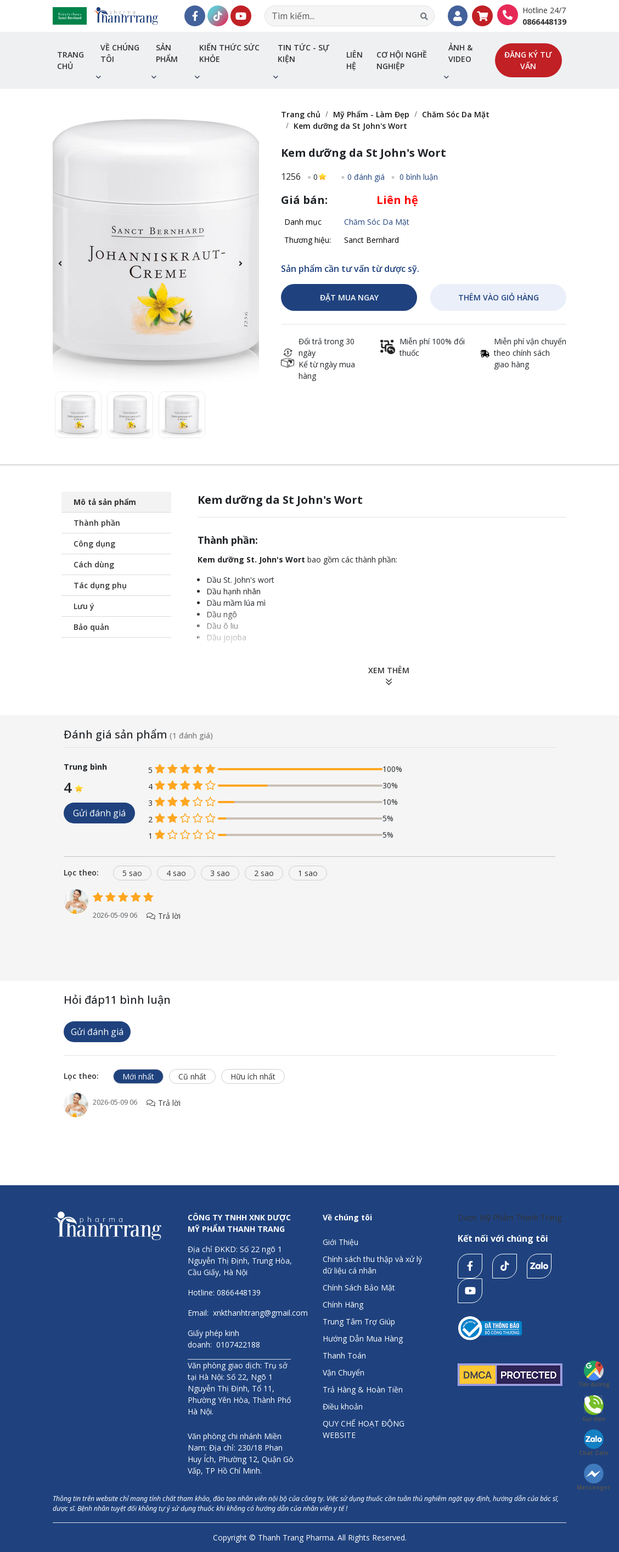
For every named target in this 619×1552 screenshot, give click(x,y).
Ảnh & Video (460, 53)
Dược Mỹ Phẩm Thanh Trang (509, 1217)
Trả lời (163, 916)
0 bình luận (417, 177)
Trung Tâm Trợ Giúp (359, 1321)
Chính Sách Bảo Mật (359, 1287)
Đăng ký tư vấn (528, 60)
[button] (246, 270)
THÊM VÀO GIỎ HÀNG (498, 297)
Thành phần (97, 523)
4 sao (176, 873)
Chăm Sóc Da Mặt (455, 114)
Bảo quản (91, 627)
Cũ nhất (192, 1076)
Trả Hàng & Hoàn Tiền (363, 1389)
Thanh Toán (344, 1355)
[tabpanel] (309, 916)
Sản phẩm (167, 53)
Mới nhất (138, 1076)
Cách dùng (94, 564)
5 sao (132, 873)
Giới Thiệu (340, 1242)
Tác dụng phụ (100, 585)
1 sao (308, 873)
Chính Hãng (343, 1304)
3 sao (220, 873)
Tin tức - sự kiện (303, 53)
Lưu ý (84, 606)
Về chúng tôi (119, 53)
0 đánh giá (366, 177)
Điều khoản (343, 1406)
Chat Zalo (593, 1443)
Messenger (593, 1477)
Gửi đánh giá (99, 813)
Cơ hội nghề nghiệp (401, 60)
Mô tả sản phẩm (105, 502)
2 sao (264, 873)
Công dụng (94, 543)
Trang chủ (70, 60)
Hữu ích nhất (252, 1076)
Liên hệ (354, 60)
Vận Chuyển (343, 1372)
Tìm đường (594, 1374)
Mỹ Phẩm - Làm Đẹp (371, 114)
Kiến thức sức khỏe (229, 53)
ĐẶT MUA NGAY (349, 297)
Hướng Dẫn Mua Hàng (363, 1338)
